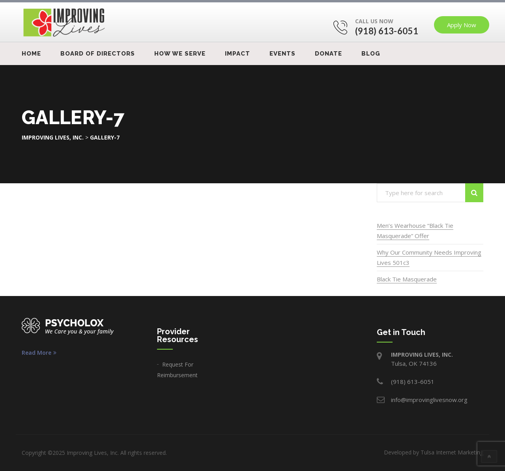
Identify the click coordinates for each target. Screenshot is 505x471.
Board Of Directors (97, 53)
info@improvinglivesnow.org (429, 400)
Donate (328, 53)
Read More (39, 352)
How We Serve (180, 53)
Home (31, 53)
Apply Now (461, 25)
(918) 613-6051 (386, 31)
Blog (370, 53)
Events (282, 53)
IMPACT (237, 53)
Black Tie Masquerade (407, 279)
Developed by (433, 452)
